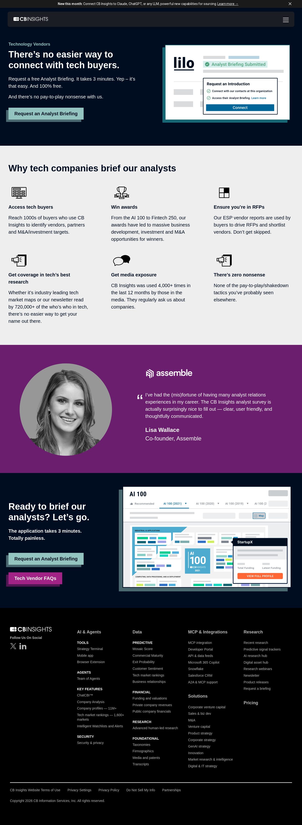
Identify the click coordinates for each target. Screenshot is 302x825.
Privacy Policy (108, 790)
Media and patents (146, 758)
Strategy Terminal (90, 649)
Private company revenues (152, 705)
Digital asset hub (256, 662)
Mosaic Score (143, 649)
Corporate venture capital (206, 707)
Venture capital (199, 727)
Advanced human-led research (155, 728)
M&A (191, 720)
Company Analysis (90, 702)
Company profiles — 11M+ (97, 708)
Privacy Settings (79, 790)
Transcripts (141, 764)
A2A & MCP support (203, 682)
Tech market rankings (148, 675)
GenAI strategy (199, 746)
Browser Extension (91, 662)
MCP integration (200, 643)
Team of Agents (88, 678)
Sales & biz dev (199, 713)
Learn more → (227, 4)
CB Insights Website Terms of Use (35, 790)
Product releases (256, 682)
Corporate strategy (202, 740)
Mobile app (85, 655)
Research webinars (258, 669)
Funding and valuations (150, 698)
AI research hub (255, 656)
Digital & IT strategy (202, 766)
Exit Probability (144, 662)
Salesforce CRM (200, 675)
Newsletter (251, 675)
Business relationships (149, 682)
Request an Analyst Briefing (46, 113)
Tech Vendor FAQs (35, 578)
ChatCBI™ (85, 695)
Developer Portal (200, 649)
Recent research (256, 643)
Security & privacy (90, 743)
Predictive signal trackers (262, 649)
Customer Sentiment (148, 669)
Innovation (196, 753)
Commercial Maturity (148, 655)
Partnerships (171, 790)
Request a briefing (257, 688)
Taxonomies (142, 745)
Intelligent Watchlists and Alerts (100, 726)
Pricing (251, 702)
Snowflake (196, 669)
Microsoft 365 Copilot (203, 662)
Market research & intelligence (210, 759)
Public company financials (152, 711)
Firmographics (143, 751)
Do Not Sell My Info (140, 790)
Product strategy (200, 733)
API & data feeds (200, 656)
